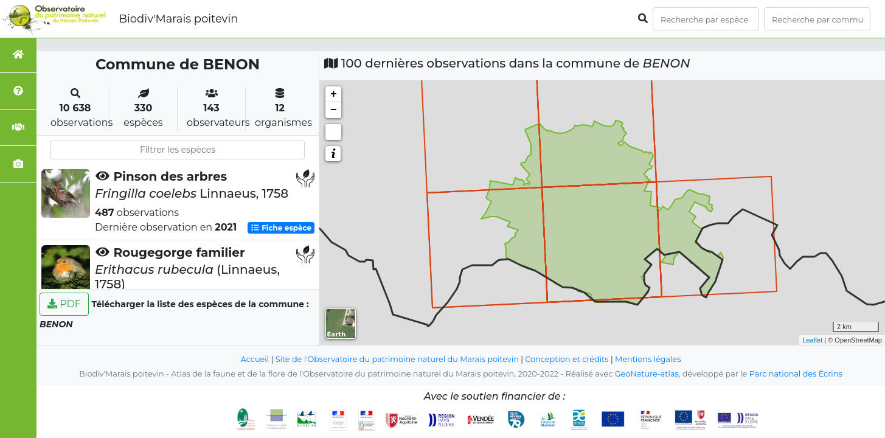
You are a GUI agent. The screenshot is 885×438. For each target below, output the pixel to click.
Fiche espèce (281, 227)
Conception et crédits (566, 359)
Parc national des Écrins (795, 373)
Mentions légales (648, 359)
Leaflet (812, 340)
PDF (64, 304)
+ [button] (333, 94)
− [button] (333, 110)
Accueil (255, 359)
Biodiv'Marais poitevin (178, 19)
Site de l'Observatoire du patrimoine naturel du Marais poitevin (397, 359)
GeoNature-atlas (647, 373)
